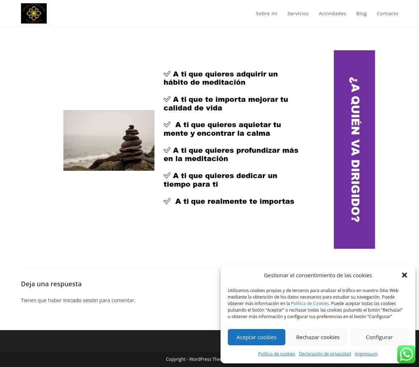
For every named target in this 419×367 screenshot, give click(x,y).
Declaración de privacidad (325, 354)
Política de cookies (277, 354)
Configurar (379, 337)
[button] (404, 275)
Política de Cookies (310, 303)
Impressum (366, 354)
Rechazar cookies (318, 337)
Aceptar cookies (256, 337)
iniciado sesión (80, 300)
